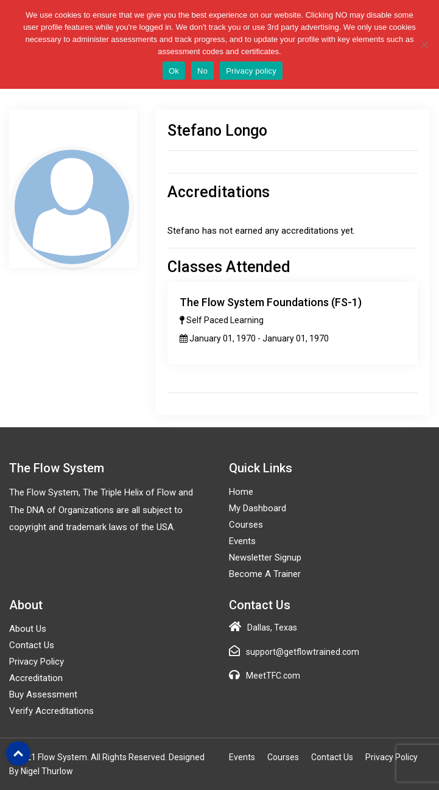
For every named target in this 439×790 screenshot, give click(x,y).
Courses (246, 524)
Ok (174, 70)
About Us (27, 628)
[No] (424, 44)
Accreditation (36, 678)
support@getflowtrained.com (302, 652)
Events (242, 541)
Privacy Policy (36, 661)
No (202, 70)
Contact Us (31, 645)
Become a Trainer (265, 573)
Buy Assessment (43, 694)
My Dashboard (257, 508)
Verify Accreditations (51, 710)
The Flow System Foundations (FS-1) (271, 302)
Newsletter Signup (265, 557)
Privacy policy (251, 70)
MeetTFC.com (273, 675)
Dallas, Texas (272, 627)
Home (241, 491)
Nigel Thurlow (47, 771)
